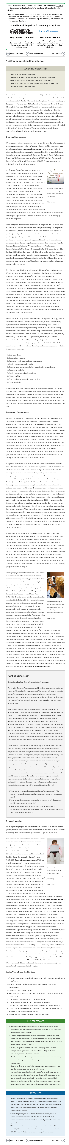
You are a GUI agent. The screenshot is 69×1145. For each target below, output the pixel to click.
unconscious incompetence (37, 488)
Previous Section (16, 53)
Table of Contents (36, 53)
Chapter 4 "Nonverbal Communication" (38, 666)
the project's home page (29, 16)
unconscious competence (52, 509)
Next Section (56, 53)
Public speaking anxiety (54, 899)
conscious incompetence (21, 497)
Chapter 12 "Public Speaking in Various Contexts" (43, 960)
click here (11, 10)
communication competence (32, 149)
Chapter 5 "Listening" (13, 663)
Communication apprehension (25, 860)
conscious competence (33, 503)
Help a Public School (50, 37)
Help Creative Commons (22, 37)
